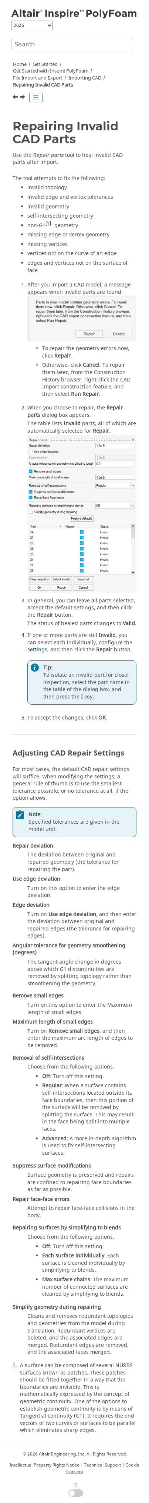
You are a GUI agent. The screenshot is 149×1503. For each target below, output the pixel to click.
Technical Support (102, 1465)
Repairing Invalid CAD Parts (43, 85)
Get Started (45, 64)
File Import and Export (37, 78)
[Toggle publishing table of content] (36, 97)
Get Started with (50, 71)
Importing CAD (84, 78)
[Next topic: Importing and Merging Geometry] (23, 98)
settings (37, 650)
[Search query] (72, 44)
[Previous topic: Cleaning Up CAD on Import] (16, 98)
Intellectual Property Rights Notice (44, 1465)
